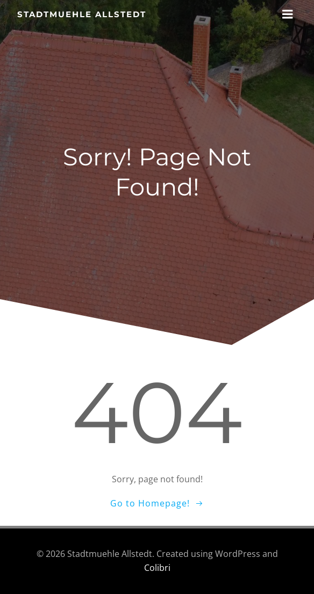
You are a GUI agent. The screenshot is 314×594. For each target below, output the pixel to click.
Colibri (157, 568)
